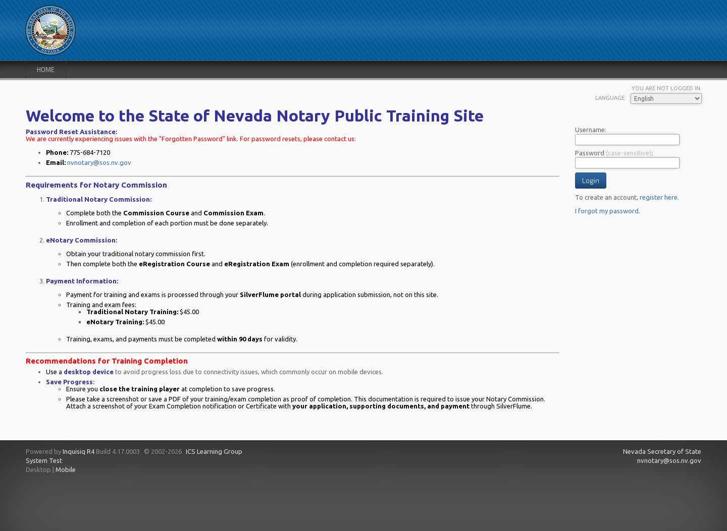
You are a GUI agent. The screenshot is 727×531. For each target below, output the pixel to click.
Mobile (66, 469)
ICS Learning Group (214, 451)
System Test (44, 460)
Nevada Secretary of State (662, 451)
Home (46, 70)
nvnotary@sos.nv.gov (99, 162)
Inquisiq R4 (78, 451)
